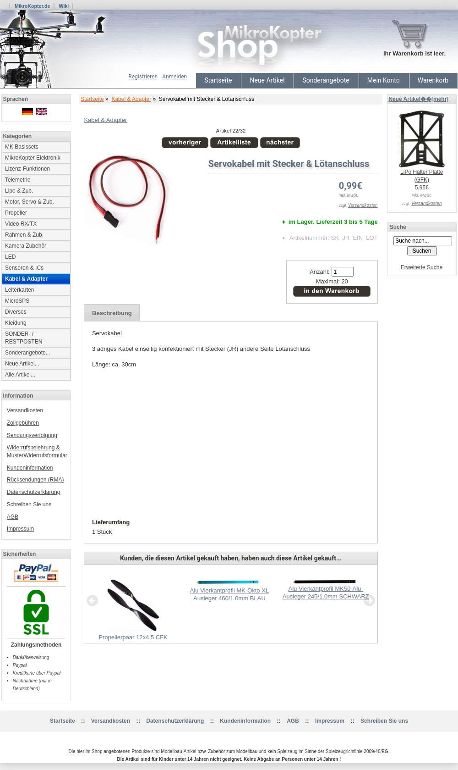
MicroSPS (17, 301)
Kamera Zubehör (25, 246)
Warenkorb (433, 80)
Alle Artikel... (20, 374)
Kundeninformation (30, 468)
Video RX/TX (21, 224)
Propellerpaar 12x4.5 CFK (132, 637)
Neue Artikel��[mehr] (418, 99)
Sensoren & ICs (24, 268)
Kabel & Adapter (131, 99)
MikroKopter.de (32, 6)
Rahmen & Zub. (24, 235)
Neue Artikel (267, 80)
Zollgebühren (23, 423)
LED (10, 257)
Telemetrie (17, 180)
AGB (12, 517)
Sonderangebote (325, 80)
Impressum (20, 529)
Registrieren (143, 76)
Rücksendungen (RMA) (35, 479)
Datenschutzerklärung (33, 492)
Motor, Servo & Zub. (29, 202)
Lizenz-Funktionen (27, 169)
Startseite (218, 80)
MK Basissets (21, 147)
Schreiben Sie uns (29, 504)
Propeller (16, 213)
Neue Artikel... (22, 363)
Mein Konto (383, 80)
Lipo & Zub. (19, 191)
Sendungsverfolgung (32, 435)
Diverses (16, 312)
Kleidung (16, 323)
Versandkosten (25, 410)
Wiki (64, 6)
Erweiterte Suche (421, 267)
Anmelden (174, 76)
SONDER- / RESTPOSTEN (23, 338)
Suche (398, 227)
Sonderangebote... (27, 352)
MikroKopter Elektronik (32, 158)
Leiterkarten (19, 290)
